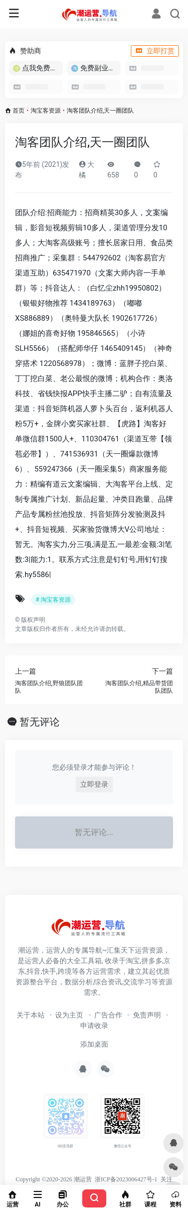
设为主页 (69, 1015)
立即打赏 (154, 51)
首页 (19, 110)
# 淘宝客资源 (53, 599)
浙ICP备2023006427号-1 (126, 1179)
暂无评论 (40, 722)
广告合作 (108, 1015)
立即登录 (94, 784)
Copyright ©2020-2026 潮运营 (54, 1179)
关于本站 (31, 1015)
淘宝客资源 (46, 110)
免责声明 (147, 1015)
